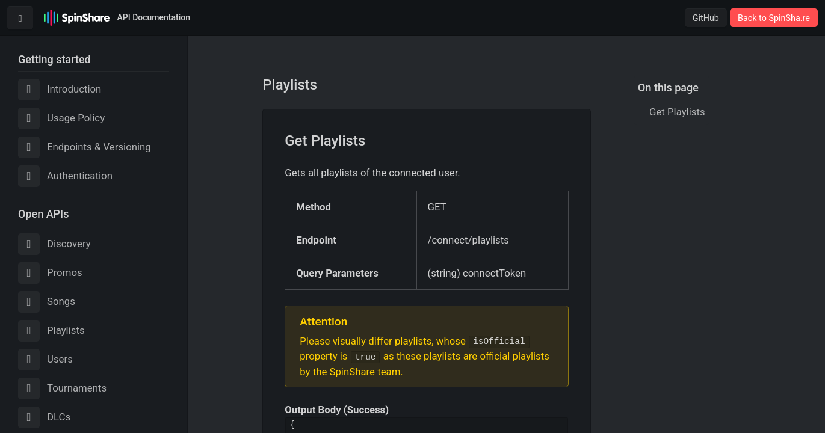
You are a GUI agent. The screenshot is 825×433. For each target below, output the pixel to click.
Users (45, 359)
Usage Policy (61, 118)
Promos (50, 273)
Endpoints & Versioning (84, 147)
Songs (46, 302)
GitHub (706, 18)
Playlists (51, 331)
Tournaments (62, 388)
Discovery (54, 244)
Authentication (65, 176)
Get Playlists (677, 112)
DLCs (44, 417)
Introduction (59, 89)
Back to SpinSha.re (774, 18)
